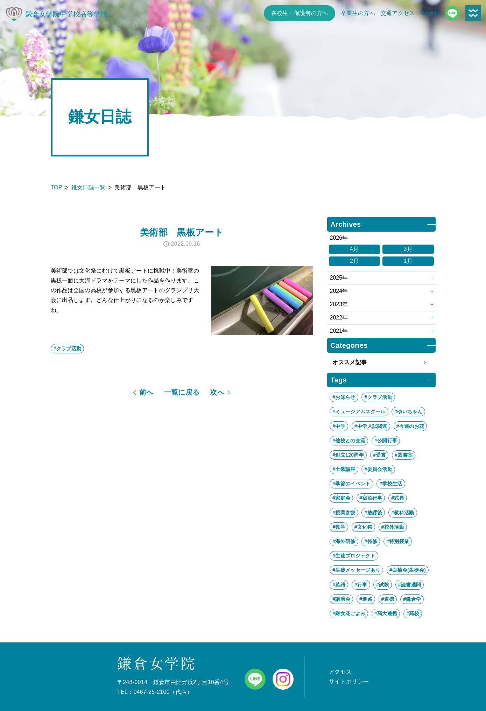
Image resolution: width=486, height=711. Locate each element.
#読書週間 (409, 584)
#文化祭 (363, 527)
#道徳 (387, 599)
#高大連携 (385, 613)
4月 (354, 249)
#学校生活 (390, 483)
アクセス (340, 672)
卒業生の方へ (358, 13)
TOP (57, 187)
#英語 (338, 584)
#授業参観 (343, 512)
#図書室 (404, 455)
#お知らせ (343, 397)
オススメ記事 (381, 362)
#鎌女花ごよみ (348, 613)
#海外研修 (343, 541)
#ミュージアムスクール (358, 411)
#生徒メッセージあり (356, 570)
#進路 (365, 599)
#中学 (338, 426)
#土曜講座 (343, 469)
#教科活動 (402, 512)
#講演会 (341, 599)
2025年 (339, 278)
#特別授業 (397, 541)
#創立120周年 (348, 455)
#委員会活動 (378, 469)
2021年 (339, 331)
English (430, 13)
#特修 (370, 541)
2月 (354, 261)
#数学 (338, 527)
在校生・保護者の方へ (299, 13)
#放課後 (373, 512)
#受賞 (379, 455)
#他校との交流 (348, 440)
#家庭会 (341, 498)
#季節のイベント (351, 483)
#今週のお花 (410, 426)
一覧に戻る (182, 392)
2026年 (339, 238)
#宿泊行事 (370, 498)
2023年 (339, 304)
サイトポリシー (349, 681)
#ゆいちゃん (408, 411)
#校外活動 (392, 527)
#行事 (360, 584)
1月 (408, 261)
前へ (146, 392)
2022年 (339, 318)
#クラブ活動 (68, 348)
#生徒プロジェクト (353, 555)
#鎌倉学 (412, 599)
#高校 (412, 613)
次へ (217, 392)
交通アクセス (398, 13)
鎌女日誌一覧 (88, 187)
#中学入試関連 (370, 426)
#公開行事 (385, 440)
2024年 (339, 291)
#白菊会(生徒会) (407, 570)
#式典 (397, 498)
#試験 (382, 584)
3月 (408, 249)
